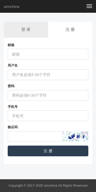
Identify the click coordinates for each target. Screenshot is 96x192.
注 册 (70, 29)
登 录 (25, 29)
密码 (11, 86)
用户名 (13, 65)
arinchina (11, 6)
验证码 (13, 127)
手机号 (13, 107)
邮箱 (11, 45)
